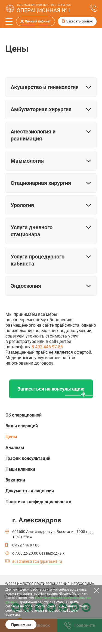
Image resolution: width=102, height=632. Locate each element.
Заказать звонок (79, 21)
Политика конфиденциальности (38, 501)
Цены (11, 436)
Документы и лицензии (29, 490)
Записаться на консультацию (51, 389)
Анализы (14, 447)
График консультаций (27, 458)
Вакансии (15, 480)
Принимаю (21, 625)
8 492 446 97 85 (47, 346)
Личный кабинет (38, 21)
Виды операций (21, 425)
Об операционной (23, 415)
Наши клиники (20, 469)
